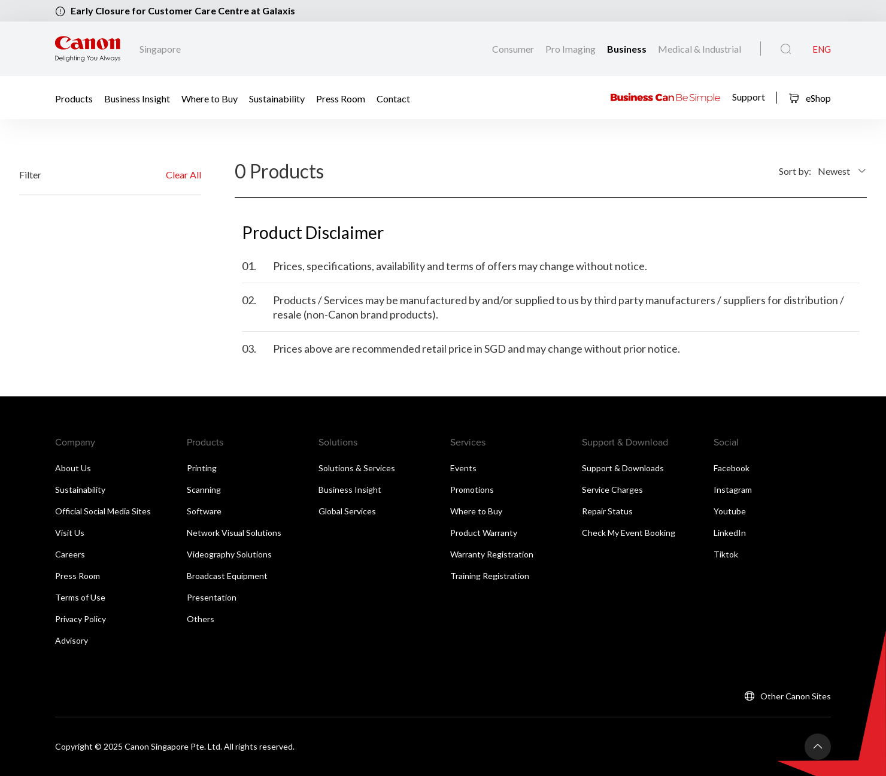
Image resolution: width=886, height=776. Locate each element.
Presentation (211, 597)
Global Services (347, 511)
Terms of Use (80, 597)
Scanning (204, 489)
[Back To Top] (818, 746)
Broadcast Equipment (227, 576)
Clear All (183, 174)
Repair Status (607, 511)
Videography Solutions (229, 554)
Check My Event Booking (628, 533)
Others (200, 619)
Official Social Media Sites (103, 511)
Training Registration (489, 576)
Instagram (733, 489)
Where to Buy (209, 98)
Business (627, 48)
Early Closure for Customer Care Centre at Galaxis (183, 10)
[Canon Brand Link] (87, 49)
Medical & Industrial (699, 48)
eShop (809, 98)
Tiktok (726, 554)
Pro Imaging (571, 48)
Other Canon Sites (795, 696)
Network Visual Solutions (234, 533)
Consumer (514, 48)
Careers (70, 554)
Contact (393, 98)
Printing (202, 468)
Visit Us (69, 533)
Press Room (340, 98)
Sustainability (277, 98)
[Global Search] (785, 49)
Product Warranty (483, 533)
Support (748, 96)
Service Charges (612, 489)
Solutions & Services (356, 468)
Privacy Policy (80, 619)
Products (74, 98)
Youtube (730, 511)
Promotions (472, 489)
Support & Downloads (623, 468)
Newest (834, 171)
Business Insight (137, 98)
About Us (73, 468)
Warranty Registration (491, 554)
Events (463, 468)
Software (204, 511)
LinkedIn (730, 533)
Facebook (732, 468)
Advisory (71, 640)
